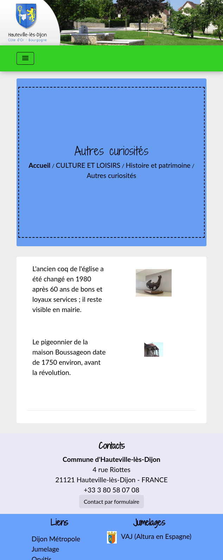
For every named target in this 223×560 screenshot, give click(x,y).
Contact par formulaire (111, 501)
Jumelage (45, 549)
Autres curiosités (111, 175)
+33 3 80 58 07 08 (111, 490)
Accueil (39, 165)
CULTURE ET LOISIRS (88, 165)
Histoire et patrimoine (158, 165)
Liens (59, 522)
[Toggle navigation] (25, 58)
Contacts (111, 446)
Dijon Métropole (56, 539)
